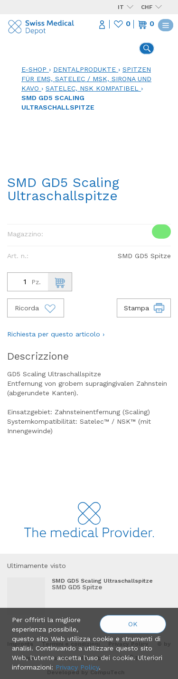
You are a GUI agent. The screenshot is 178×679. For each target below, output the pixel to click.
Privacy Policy (77, 667)
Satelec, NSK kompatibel (92, 88)
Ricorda (35, 308)
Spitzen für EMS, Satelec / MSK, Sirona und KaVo (86, 78)
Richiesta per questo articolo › (55, 334)
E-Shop (34, 69)
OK (133, 624)
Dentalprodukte (84, 69)
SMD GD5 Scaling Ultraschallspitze (102, 580)
